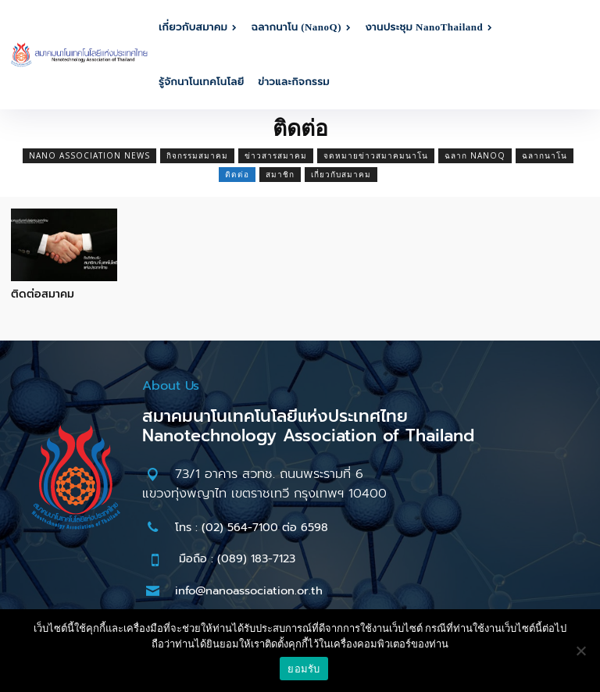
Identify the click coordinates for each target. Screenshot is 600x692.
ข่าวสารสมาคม (275, 155)
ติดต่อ (237, 174)
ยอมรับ (304, 669)
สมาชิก (280, 174)
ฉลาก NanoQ (475, 155)
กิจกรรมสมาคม (197, 155)
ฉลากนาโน (544, 155)
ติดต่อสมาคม (42, 294)
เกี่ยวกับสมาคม (341, 174)
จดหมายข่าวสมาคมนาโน (375, 155)
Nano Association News (89, 155)
